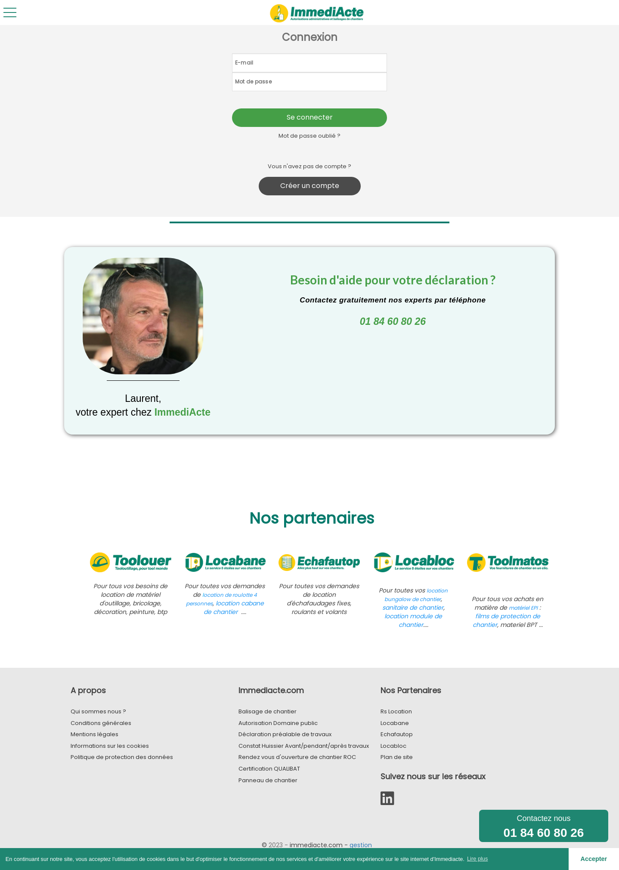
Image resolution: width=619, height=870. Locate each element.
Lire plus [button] (477, 858)
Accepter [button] (594, 858)
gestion (361, 845)
